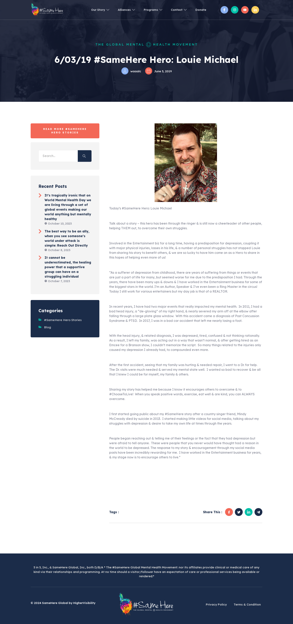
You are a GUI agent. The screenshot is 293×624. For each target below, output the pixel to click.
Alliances (120, 10)
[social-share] (229, 512)
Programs (148, 10)
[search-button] (85, 156)
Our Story (92, 10)
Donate (200, 10)
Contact (176, 10)
